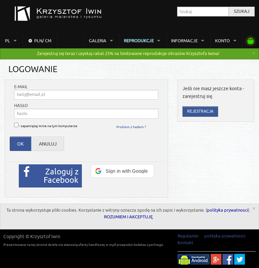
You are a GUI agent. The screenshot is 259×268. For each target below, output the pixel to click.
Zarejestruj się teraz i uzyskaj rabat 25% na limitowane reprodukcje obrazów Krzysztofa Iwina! (128, 53)
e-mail (21, 87)
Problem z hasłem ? (131, 127)
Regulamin (187, 236)
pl (7, 41)
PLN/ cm (39, 41)
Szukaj (242, 11)
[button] (122, 171)
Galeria (97, 41)
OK (20, 144)
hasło (21, 106)
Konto (222, 41)
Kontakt (185, 243)
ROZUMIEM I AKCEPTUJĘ (128, 217)
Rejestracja (200, 111)
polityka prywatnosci (227, 210)
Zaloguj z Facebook (61, 176)
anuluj (48, 144)
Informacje (184, 41)
